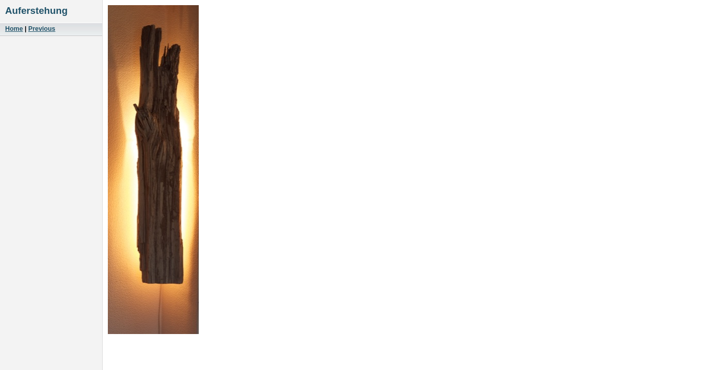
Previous (41, 28)
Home (14, 28)
